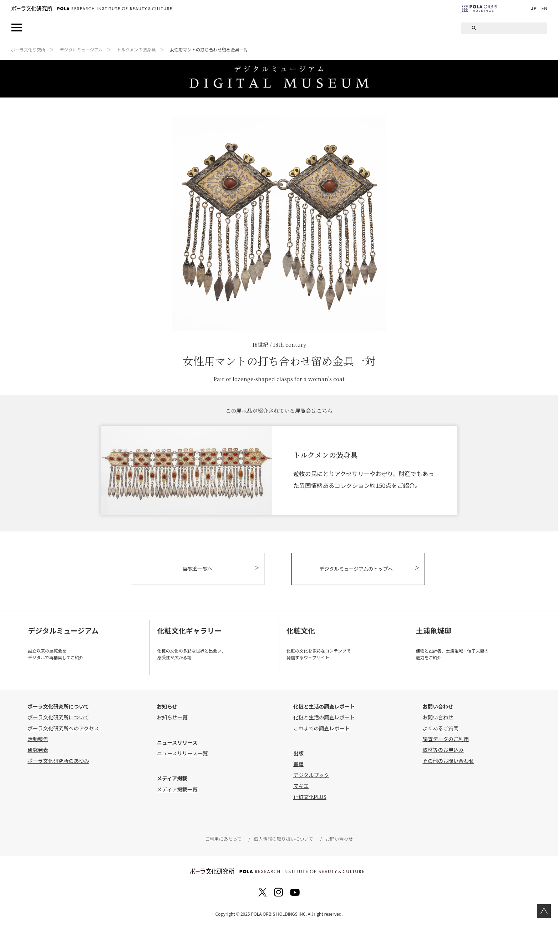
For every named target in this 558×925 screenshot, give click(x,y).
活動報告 (37, 738)
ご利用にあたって (223, 838)
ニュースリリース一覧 (182, 753)
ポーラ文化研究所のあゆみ (58, 760)
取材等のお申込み (442, 749)
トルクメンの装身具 (136, 50)
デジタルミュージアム (81, 50)
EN (544, 8)
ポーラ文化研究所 (28, 50)
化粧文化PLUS (309, 796)
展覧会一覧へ (199, 569)
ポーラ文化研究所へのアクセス (63, 727)
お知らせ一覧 (172, 717)
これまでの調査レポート (321, 727)
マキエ (301, 785)
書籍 (298, 764)
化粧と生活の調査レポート (324, 717)
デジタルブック (311, 775)
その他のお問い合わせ (448, 760)
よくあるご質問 (440, 727)
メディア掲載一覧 (177, 789)
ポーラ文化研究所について (58, 717)
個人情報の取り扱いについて (283, 838)
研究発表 (37, 749)
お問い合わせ (437, 717)
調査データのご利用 (445, 738)
